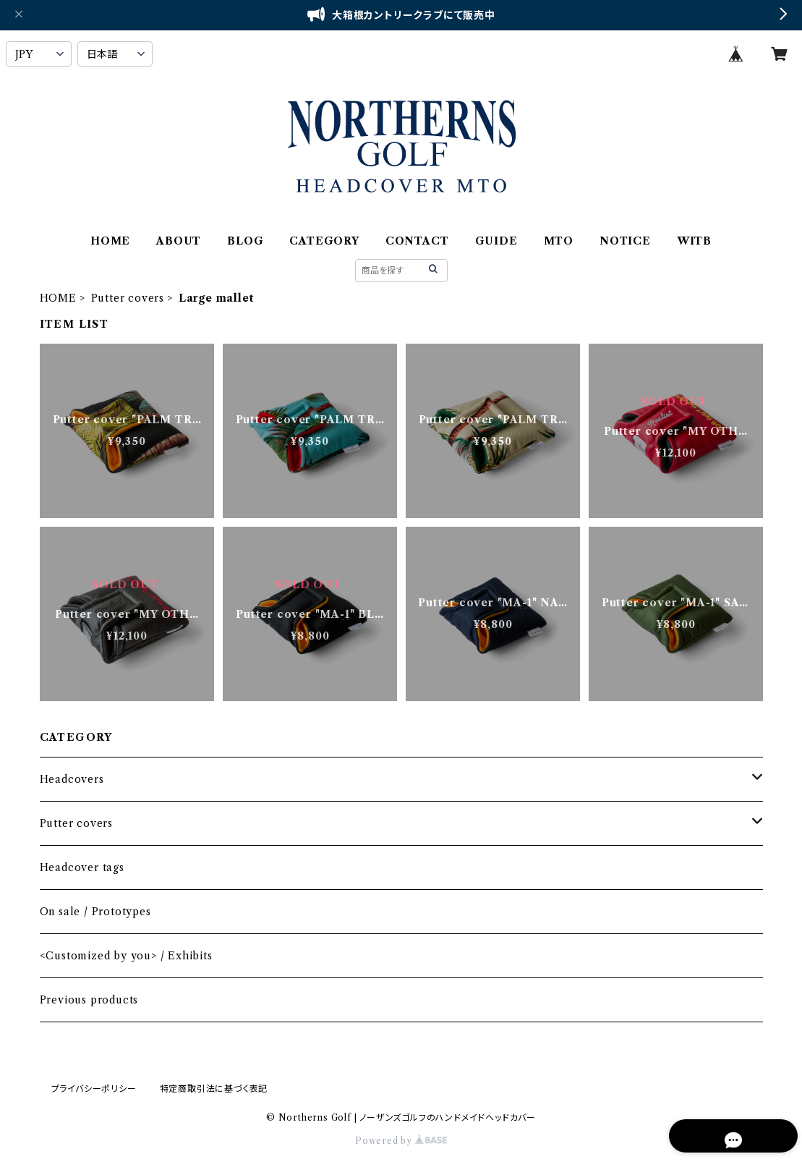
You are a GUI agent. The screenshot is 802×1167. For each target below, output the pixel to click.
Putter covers (127, 298)
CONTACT (417, 240)
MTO (558, 240)
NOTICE (625, 240)
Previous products (89, 999)
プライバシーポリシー (94, 1088)
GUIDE (496, 240)
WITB (694, 240)
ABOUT (178, 240)
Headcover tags (82, 867)
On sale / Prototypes (95, 911)
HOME (110, 240)
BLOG (245, 240)
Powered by (401, 1140)
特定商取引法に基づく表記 (214, 1088)
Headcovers (72, 779)
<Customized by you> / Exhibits (126, 955)
